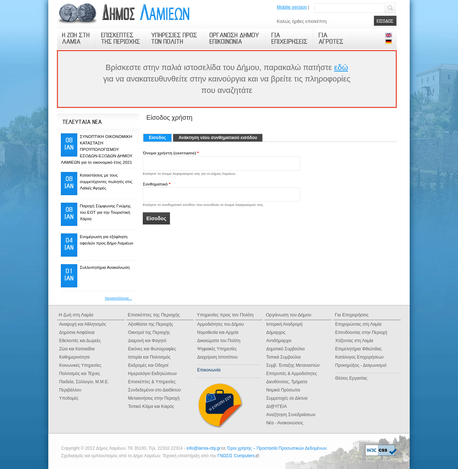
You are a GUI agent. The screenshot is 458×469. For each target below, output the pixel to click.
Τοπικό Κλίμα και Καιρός (151, 406)
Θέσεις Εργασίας (351, 378)
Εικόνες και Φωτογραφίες (152, 348)
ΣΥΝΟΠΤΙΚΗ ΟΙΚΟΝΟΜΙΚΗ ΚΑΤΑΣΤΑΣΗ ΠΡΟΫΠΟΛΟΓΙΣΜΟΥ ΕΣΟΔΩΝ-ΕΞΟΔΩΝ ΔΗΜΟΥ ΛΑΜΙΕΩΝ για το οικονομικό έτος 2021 (96, 149)
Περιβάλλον (70, 390)
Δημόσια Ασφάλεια (76, 332)
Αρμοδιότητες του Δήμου (220, 324)
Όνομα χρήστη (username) (171, 152)
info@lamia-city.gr (205, 448)
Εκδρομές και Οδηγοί (148, 365)
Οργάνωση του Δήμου (288, 314)
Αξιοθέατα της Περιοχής (150, 324)
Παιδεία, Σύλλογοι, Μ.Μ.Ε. (84, 381)
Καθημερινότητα (74, 357)
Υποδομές (68, 398)
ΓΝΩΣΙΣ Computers (238, 455)
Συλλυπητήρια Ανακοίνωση (105, 267)
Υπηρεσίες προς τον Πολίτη (225, 314)
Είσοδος (160, 137)
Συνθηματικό (157, 184)
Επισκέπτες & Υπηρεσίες (152, 381)
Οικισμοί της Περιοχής (149, 332)
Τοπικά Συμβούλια (283, 357)
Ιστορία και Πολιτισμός (149, 357)
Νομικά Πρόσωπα (283, 390)
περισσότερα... (118, 298)
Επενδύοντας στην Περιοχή (361, 332)
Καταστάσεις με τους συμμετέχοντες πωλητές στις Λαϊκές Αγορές (106, 181)
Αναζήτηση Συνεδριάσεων (291, 414)
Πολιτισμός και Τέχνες (79, 373)
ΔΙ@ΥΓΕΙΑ (276, 406)
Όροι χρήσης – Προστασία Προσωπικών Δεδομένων (276, 448)
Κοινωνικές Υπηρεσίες (80, 365)
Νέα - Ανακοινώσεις (284, 422)
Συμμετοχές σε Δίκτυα (286, 398)
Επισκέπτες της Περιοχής (154, 314)
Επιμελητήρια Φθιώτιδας (358, 348)
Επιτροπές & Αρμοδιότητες (291, 373)
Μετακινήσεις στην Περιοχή (154, 398)
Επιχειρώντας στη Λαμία (358, 324)
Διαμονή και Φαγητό (147, 340)
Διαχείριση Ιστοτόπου (217, 357)
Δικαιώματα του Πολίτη (218, 340)
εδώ (341, 67)
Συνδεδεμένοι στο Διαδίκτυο (154, 390)
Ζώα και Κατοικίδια (76, 348)
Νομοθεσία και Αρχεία (218, 332)
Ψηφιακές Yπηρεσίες (217, 348)
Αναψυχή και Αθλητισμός (82, 324)
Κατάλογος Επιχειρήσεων (359, 357)
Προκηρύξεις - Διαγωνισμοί (360, 365)
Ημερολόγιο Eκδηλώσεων (152, 373)
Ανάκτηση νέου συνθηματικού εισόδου (218, 137)
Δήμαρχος (276, 332)
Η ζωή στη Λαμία (76, 314)
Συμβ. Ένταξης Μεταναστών (293, 365)
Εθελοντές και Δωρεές (80, 340)
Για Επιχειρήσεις (352, 314)
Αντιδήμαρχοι (279, 340)
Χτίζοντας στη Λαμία (354, 340)
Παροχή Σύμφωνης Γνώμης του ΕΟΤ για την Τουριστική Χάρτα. (105, 212)
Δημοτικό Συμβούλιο (285, 348)
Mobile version (292, 7)
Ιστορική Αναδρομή (284, 324)
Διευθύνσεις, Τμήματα (286, 381)
